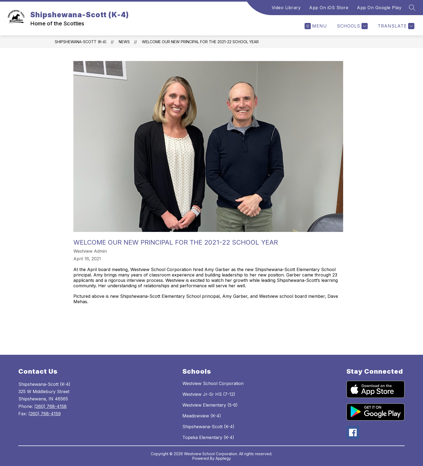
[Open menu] (316, 26)
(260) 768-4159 (44, 413)
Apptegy (223, 458)
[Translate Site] (395, 26)
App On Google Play (379, 7)
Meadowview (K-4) (201, 415)
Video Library (286, 7)
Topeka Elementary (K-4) (208, 437)
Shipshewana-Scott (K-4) (81, 41)
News (124, 41)
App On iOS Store (328, 7)
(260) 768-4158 (50, 406)
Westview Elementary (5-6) (210, 405)
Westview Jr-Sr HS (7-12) (208, 394)
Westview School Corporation (213, 383)
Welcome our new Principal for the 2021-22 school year (200, 41)
